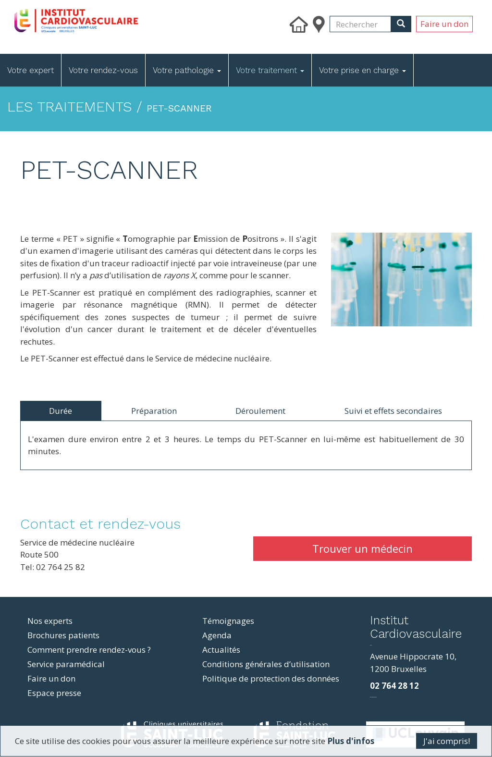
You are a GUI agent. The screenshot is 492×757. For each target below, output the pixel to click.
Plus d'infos (349, 741)
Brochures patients (63, 635)
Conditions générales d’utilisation (266, 664)
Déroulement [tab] (260, 410)
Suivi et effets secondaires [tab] (393, 410)
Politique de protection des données (270, 678)
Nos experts (50, 620)
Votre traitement (270, 70)
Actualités (221, 649)
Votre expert (30, 70)
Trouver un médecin (362, 548)
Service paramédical (66, 664)
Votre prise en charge (362, 70)
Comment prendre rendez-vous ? (89, 649)
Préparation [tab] (154, 410)
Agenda (217, 635)
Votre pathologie (187, 70)
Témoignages (228, 620)
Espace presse (54, 692)
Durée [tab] (60, 410)
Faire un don (444, 23)
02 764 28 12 (394, 685)
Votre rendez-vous (103, 70)
